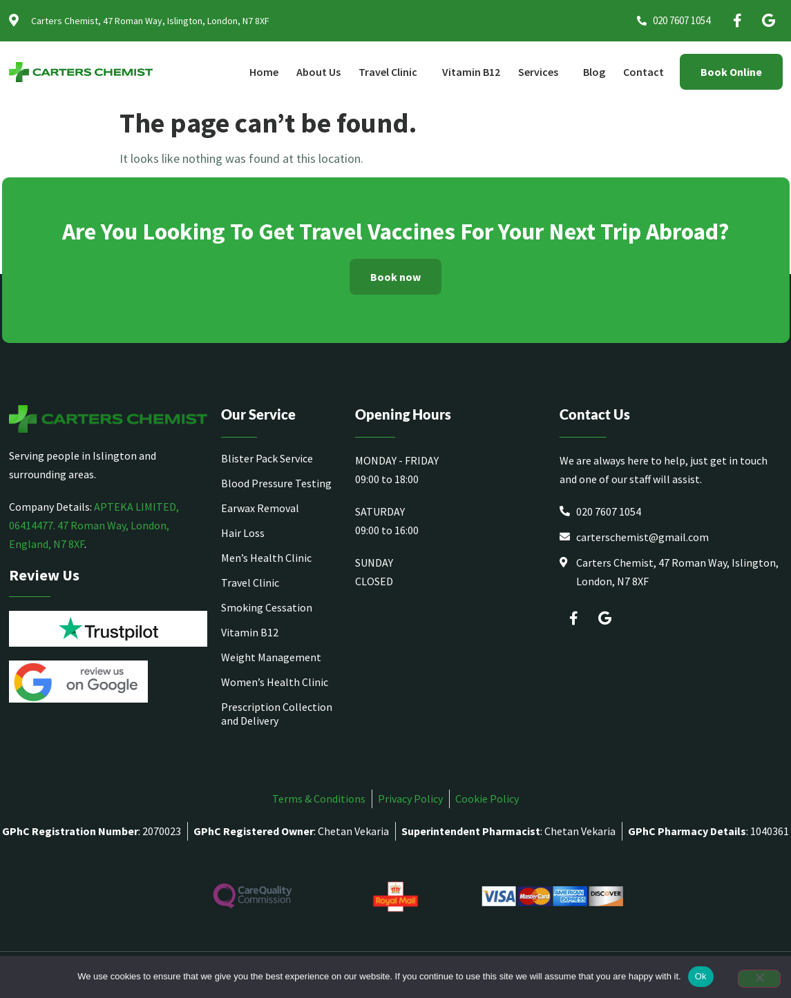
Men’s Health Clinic (266, 558)
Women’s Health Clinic (274, 682)
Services (541, 72)
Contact (643, 72)
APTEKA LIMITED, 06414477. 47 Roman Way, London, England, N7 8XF (94, 525)
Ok (701, 976)
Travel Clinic (391, 72)
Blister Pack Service (267, 458)
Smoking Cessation (266, 607)
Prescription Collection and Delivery (276, 713)
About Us (318, 72)
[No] (759, 979)
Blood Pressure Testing (276, 483)
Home (263, 72)
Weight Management (271, 657)
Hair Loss (243, 533)
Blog (594, 72)
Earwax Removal (260, 508)
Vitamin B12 (471, 72)
